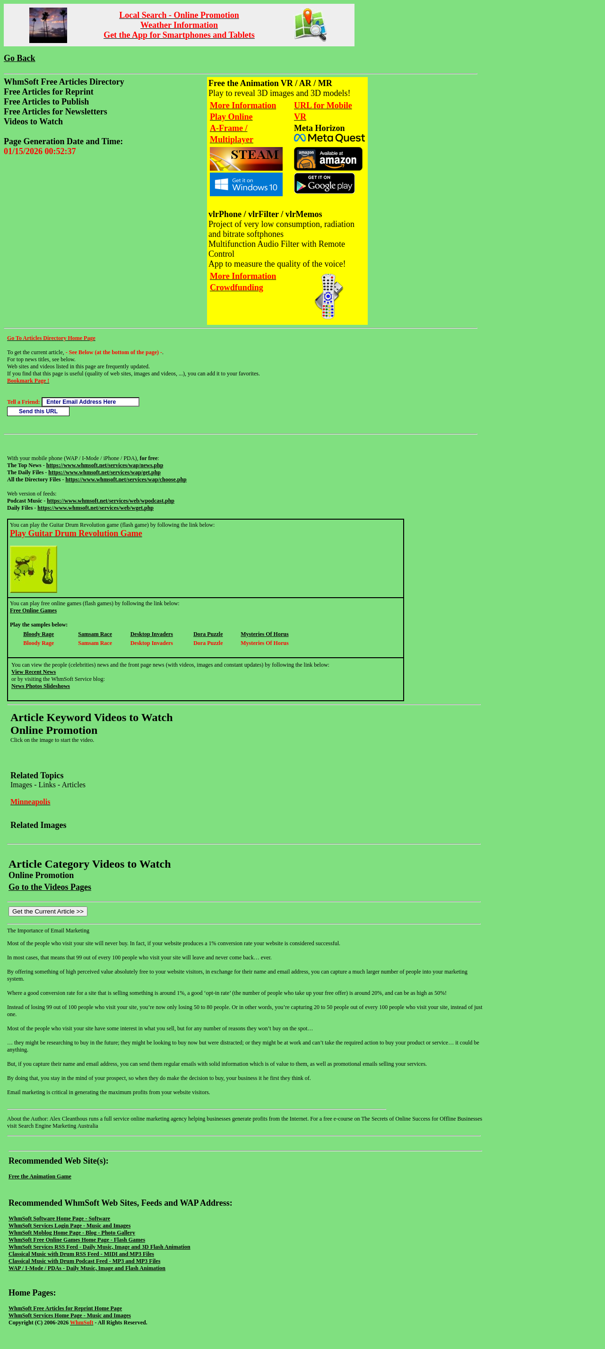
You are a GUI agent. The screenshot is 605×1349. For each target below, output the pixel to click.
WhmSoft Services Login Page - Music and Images (69, 1225)
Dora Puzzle (208, 634)
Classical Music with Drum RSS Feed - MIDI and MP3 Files (81, 1254)
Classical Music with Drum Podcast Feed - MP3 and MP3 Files (84, 1261)
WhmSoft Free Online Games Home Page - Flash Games (77, 1239)
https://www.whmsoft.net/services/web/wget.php (95, 508)
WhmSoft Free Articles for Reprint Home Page (65, 1308)
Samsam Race (95, 634)
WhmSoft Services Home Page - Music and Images (70, 1315)
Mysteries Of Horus (264, 634)
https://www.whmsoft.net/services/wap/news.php (105, 465)
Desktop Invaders (151, 634)
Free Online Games (33, 610)
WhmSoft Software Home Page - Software (59, 1218)
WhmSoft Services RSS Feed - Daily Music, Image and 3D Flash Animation (99, 1247)
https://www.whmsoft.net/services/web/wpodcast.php (110, 500)
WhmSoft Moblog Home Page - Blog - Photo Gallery (72, 1232)
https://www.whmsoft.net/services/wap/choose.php (125, 479)
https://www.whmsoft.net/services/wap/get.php (104, 472)
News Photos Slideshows (40, 686)
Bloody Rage (38, 634)
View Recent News (33, 672)
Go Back (19, 58)
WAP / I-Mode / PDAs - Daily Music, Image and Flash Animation (87, 1268)
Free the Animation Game (40, 1176)
